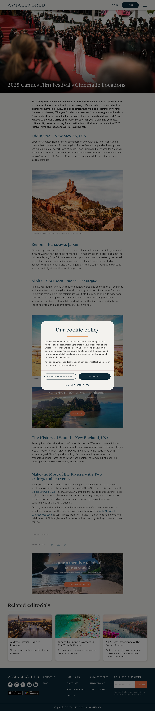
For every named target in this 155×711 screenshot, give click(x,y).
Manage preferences (77, 385)
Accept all (95, 376)
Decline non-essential (60, 376)
